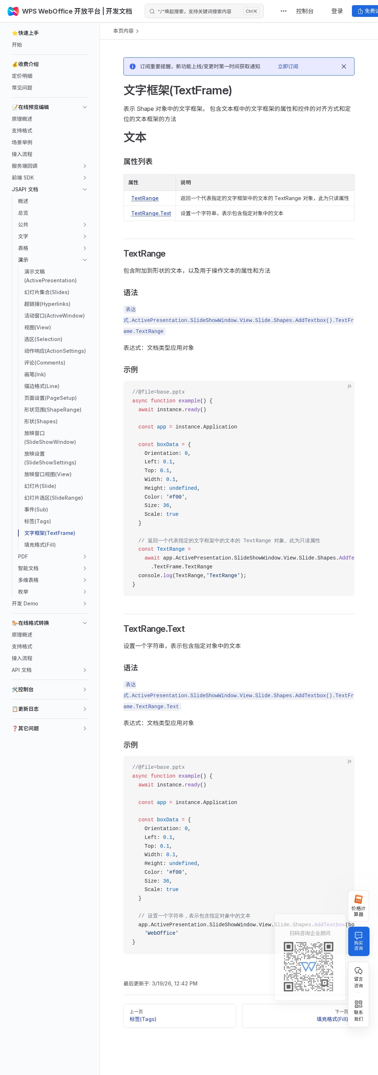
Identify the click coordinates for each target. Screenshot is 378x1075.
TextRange (145, 198)
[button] (50, 33)
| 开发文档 (116, 11)
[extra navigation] (284, 11)
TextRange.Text (151, 213)
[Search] (204, 11)
